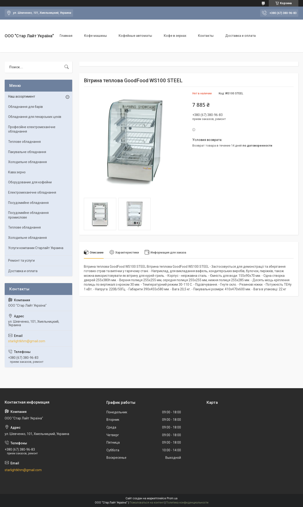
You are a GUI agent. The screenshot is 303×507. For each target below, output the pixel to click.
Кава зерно (17, 172)
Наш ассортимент (21, 96)
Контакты (206, 36)
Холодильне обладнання (27, 162)
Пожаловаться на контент (146, 502)
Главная (66, 36)
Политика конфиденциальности (187, 502)
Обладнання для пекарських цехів (34, 117)
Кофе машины (95, 36)
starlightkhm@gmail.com (26, 341)
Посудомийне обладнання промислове (28, 215)
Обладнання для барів (25, 107)
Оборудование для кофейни (30, 182)
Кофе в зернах (175, 36)
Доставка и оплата (240, 36)
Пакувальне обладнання (27, 152)
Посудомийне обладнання (28, 203)
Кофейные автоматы (135, 36)
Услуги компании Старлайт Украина (35, 248)
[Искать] (66, 67)
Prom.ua (172, 498)
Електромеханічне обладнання (32, 192)
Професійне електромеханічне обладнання (31, 129)
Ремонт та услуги (21, 260)
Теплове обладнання (24, 142)
